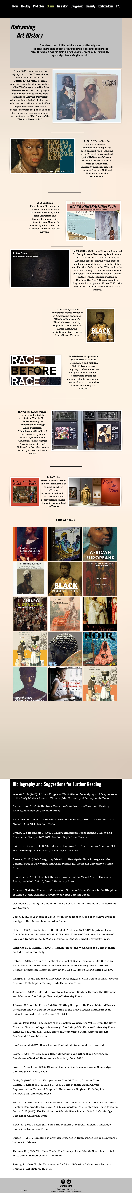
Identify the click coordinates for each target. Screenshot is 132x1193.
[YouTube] (69, 1181)
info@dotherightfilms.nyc (66, 1189)
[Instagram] (63, 1181)
